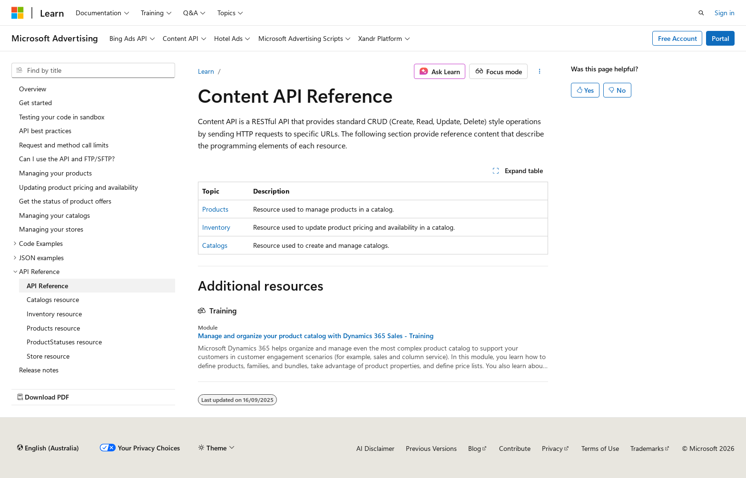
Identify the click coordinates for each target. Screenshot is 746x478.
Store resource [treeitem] (48, 356)
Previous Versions (431, 448)
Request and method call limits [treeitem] (63, 144)
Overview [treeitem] (32, 88)
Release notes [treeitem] (39, 369)
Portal (720, 38)
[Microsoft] (17, 13)
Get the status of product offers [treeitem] (65, 200)
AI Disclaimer (375, 448)
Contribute (514, 448)
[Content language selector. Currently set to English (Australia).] (48, 448)
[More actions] (539, 71)
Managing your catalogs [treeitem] (54, 215)
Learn (206, 71)
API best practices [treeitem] (45, 130)
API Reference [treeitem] (47, 285)
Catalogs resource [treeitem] (53, 299)
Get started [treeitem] (35, 102)
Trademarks (647, 448)
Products (215, 209)
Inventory (216, 227)
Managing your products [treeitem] (55, 172)
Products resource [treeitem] (53, 327)
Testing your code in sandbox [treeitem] (61, 116)
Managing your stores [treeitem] (51, 229)
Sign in (725, 12)
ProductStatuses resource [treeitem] (64, 341)
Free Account (677, 38)
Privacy (552, 448)
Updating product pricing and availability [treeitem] (78, 187)
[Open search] (701, 12)
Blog (474, 448)
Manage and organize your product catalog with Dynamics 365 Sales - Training (315, 336)
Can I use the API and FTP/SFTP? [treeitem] (67, 158)
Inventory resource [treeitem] (54, 313)
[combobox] (93, 70)
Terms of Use (600, 448)
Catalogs (214, 245)
